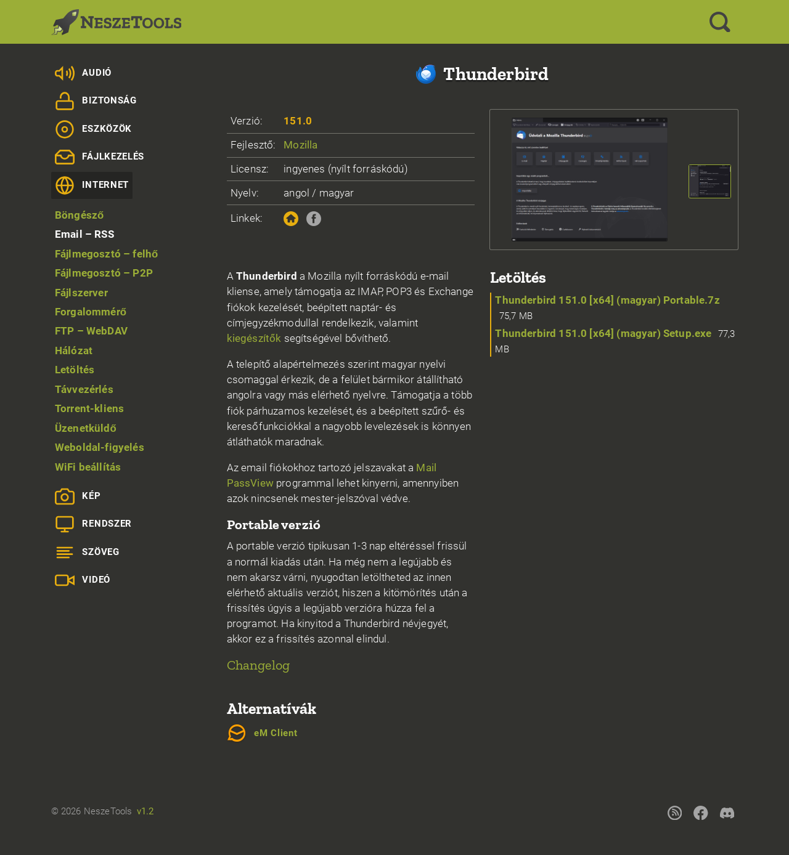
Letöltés (74, 369)
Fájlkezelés (99, 157)
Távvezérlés (84, 389)
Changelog (258, 665)
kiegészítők (254, 338)
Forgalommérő (90, 312)
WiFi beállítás (88, 467)
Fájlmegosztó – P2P (104, 273)
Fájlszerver (81, 292)
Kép (78, 496)
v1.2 (145, 811)
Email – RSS (84, 234)
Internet (92, 185)
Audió (83, 73)
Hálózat (73, 350)
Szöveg (87, 552)
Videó (82, 580)
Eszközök (93, 129)
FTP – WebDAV (91, 331)
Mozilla (300, 145)
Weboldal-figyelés (99, 447)
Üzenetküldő (86, 428)
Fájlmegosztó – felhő (106, 254)
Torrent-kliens (89, 408)
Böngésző (79, 215)
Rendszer (93, 524)
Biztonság (96, 101)
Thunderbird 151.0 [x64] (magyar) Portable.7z (607, 300)
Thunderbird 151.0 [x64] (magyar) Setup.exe (603, 333)
